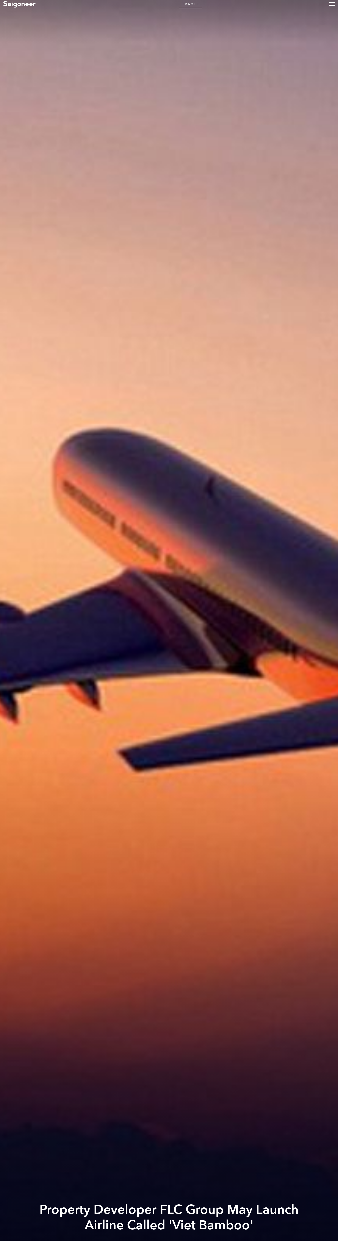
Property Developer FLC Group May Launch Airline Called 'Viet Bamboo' (169, 1217)
